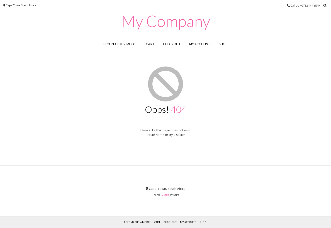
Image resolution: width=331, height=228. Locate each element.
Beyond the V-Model (120, 44)
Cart (150, 44)
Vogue (165, 194)
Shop (223, 44)
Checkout (172, 44)
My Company (165, 21)
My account (199, 44)
